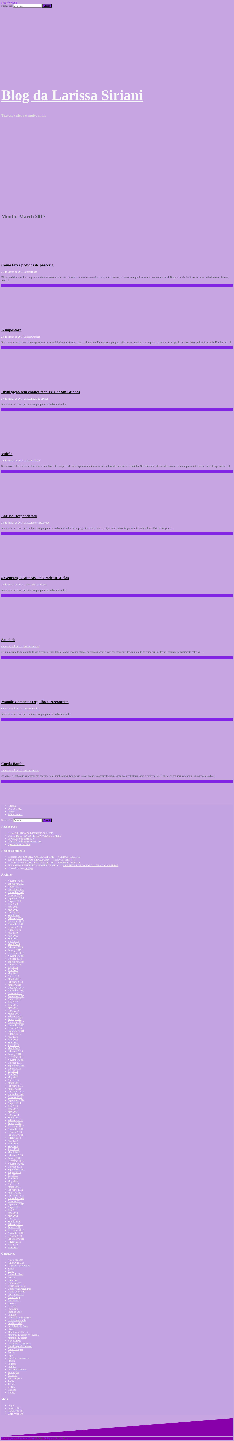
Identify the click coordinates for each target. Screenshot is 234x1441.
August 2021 (14, 886)
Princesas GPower (17, 1369)
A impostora (11, 330)
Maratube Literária (17, 1337)
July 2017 (13, 1002)
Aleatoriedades (39, 584)
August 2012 (14, 1172)
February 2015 (15, 1085)
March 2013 (14, 1152)
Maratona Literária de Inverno (23, 1335)
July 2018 (13, 967)
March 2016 (14, 1048)
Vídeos (11, 1392)
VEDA (11, 1387)
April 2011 (13, 1218)
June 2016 (13, 1039)
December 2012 (16, 1161)
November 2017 (16, 990)
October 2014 (15, 1097)
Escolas (12, 1303)
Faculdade (13, 1309)
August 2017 (14, 999)
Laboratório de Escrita (19, 1317)
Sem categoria (15, 1378)
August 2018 (14, 964)
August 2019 (14, 930)
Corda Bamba (13, 764)
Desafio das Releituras (19, 1288)
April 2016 (13, 1045)
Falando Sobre (15, 1311)
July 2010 (13, 1244)
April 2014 (13, 1114)
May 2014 (13, 1111)
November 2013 (16, 1129)
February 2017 (15, 1016)
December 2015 (16, 1057)
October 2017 (15, 993)
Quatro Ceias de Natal (19, 844)
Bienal (11, 1268)
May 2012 (13, 1181)
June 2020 (13, 906)
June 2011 (13, 1212)
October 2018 (15, 958)
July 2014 (13, 1106)
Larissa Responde (40, 522)
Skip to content (9, 2)
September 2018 (16, 961)
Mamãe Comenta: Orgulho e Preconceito (34, 702)
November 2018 (16, 956)
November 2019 (16, 924)
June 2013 (13, 1143)
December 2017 (16, 987)
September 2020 (16, 898)
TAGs (11, 1381)
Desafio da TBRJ (16, 1285)
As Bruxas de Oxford (19, 1265)
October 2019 (15, 927)
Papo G (11, 1355)
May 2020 (13, 909)
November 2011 (16, 1198)
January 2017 (14, 1019)
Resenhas (34, 708)
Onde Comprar (15, 1349)
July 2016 (13, 1036)
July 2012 (13, 1175)
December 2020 (16, 889)
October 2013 (15, 1132)
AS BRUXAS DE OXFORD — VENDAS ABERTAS (52, 856)
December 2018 (16, 953)
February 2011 (15, 1224)
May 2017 (13, 1007)
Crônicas (35, 336)
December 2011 (16, 1195)
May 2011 (13, 1215)
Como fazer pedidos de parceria (27, 265)
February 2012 (15, 1189)
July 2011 (13, 1210)
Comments (16, 1411)
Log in (11, 1405)
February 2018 (15, 982)
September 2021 (16, 883)
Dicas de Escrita (39, 398)
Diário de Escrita (16, 1291)
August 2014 (14, 1103)
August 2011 (14, 1207)
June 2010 (13, 1247)
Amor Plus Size (16, 1262)
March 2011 (14, 1221)
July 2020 (13, 904)
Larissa (27, 271)
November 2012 (16, 1163)
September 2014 (16, 1100)
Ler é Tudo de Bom (18, 1326)
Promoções (13, 1372)
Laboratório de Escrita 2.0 (21, 838)
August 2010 (14, 1241)
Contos (11, 1277)
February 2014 (15, 1120)
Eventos (12, 1306)
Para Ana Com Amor (18, 1358)
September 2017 (16, 996)
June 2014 (13, 1109)
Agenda (12, 805)
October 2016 (15, 1028)
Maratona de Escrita (18, 1332)
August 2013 (14, 1137)
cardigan (29, 868)
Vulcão (7, 454)
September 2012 (16, 1169)
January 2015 (14, 1088)
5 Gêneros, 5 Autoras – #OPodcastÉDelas (35, 578)
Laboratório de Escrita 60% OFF (24, 841)
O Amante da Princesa (19, 1343)
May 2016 (13, 1042)
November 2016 (16, 1025)
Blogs (34, 271)
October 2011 (15, 1201)
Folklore (12, 1314)
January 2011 (14, 1227)
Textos (11, 1384)
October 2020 (15, 895)
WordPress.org (15, 1413)
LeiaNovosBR (15, 1323)
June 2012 (13, 1178)
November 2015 (16, 1059)
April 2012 (13, 1184)
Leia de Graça (15, 808)
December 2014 (16, 1091)
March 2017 (14, 1013)
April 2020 (13, 912)
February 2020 (15, 918)
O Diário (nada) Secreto (20, 1346)
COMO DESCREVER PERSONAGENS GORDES (34, 835)
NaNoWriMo (14, 1340)
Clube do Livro (15, 1274)
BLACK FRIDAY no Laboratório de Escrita (30, 832)
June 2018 (13, 970)
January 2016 (14, 1054)
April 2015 (13, 1080)
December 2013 (16, 1126)
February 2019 (15, 947)
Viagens (12, 1389)
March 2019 (14, 944)
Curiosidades (14, 1283)
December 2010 (16, 1230)
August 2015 (14, 1068)
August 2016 (14, 1033)
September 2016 (16, 1031)
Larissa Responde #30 (19, 516)
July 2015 (13, 1071)
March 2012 (14, 1186)
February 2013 (15, 1155)
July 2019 (13, 932)
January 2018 (14, 984)
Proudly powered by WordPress (17, 1438)
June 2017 (13, 1005)
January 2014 (14, 1123)
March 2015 (14, 1083)
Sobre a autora (15, 814)
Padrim (11, 1352)
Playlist (11, 1361)
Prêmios (12, 1366)
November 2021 (16, 880)
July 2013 (13, 1140)
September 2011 (16, 1204)
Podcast (12, 1363)
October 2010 (15, 1236)
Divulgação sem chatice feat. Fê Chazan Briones (40, 392)
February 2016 (15, 1051)
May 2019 (13, 938)
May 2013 (13, 1146)
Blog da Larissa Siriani (72, 95)
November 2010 (16, 1233)
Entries (14, 1408)
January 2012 (14, 1192)
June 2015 (13, 1074)
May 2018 (13, 973)
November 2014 (16, 1094)
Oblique (48, 1438)
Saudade (8, 640)
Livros (11, 811)
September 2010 (16, 1238)
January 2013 (14, 1158)
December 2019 (16, 921)
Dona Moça (14, 1297)
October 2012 (15, 1166)
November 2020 (16, 892)
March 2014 (14, 1117)
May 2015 (13, 1077)
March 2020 (14, 915)
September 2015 (16, 1065)
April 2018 (13, 976)
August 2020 (14, 901)
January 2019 (14, 950)
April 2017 (13, 1010)
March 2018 (14, 979)
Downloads (13, 1300)
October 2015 (15, 1062)
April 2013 (13, 1149)
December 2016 (16, 1022)
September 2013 (16, 1135)
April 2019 (13, 941)
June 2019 (13, 935)
